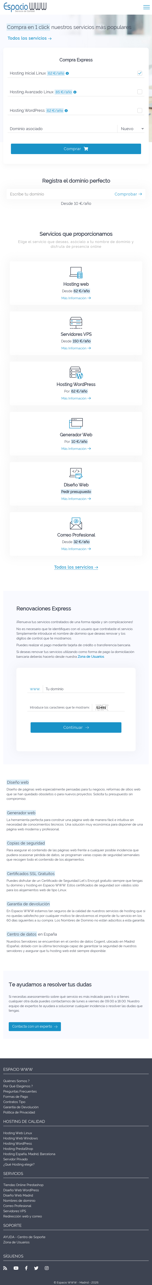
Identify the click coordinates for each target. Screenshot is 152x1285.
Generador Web (76, 434)
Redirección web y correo (22, 1216)
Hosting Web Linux (17, 1133)
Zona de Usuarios (91, 657)
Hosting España (15, 1154)
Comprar (76, 148)
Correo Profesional (76, 535)
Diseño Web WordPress (21, 1190)
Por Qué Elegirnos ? (18, 1086)
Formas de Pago (15, 1097)
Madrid (33, 1154)
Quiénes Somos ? (16, 1081)
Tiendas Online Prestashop (23, 1185)
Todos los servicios (30, 38)
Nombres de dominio (19, 1201)
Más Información (76, 298)
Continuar (76, 727)
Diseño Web (76, 485)
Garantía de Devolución (21, 1107)
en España (32, 934)
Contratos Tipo (14, 1102)
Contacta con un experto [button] (34, 1026)
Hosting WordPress (76, 384)
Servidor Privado (15, 1159)
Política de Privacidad (19, 1112)
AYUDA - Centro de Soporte (24, 1237)
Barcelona (47, 1154)
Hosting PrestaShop (18, 1149)
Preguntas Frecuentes (20, 1091)
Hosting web (76, 284)
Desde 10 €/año (76, 203)
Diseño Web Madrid (18, 1195)
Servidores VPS (76, 334)
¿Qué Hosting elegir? (19, 1164)
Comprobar (128, 194)
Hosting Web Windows (20, 1138)
